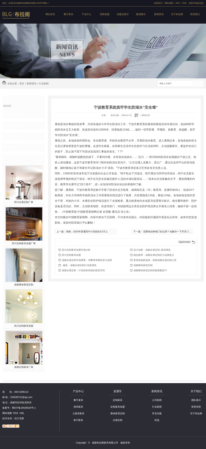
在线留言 (158, 3)
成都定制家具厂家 (23, 367)
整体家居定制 (117, 413)
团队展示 (196, 400)
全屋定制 (117, 420)
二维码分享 (145, 115)
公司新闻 (14, 114)
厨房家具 (78, 406)
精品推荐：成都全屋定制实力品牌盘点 (153, 255)
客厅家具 (78, 420)
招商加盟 (104, 14)
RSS (184, 3)
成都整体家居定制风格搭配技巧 (150, 270)
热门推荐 (14, 158)
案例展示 (141, 14)
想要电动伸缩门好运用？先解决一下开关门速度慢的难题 (173, 231)
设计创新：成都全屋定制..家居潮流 (152, 249)
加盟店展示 (123, 14)
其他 (11, 147)
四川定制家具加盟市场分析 (76, 249)
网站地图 (169, 3)
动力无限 (19, 418)
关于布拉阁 (177, 14)
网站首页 (50, 14)
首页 (21, 83)
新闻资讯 (159, 14)
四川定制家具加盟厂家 (24, 243)
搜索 (198, 83)
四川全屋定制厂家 (23, 202)
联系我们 (195, 14)
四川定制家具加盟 (23, 325)
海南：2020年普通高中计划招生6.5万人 (87, 231)
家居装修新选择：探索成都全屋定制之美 (154, 260)
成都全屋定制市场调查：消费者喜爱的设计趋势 (87, 260)
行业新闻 (44, 83)
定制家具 (117, 400)
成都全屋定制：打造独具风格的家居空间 (83, 270)
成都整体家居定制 (23, 284)
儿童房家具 (78, 413)
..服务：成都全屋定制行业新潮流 (79, 265)
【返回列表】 (184, 242)
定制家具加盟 (117, 406)
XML (177, 3)
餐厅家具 (68, 14)
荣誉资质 (196, 406)
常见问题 (14, 136)
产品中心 (86, 14)
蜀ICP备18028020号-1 (24, 407)
